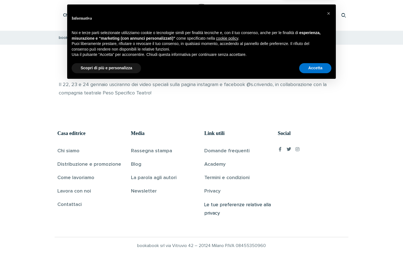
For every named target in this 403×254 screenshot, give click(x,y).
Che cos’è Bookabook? (85, 15)
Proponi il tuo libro (299, 15)
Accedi (329, 15)
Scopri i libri (130, 15)
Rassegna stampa (151, 150)
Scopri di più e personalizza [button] (106, 238)
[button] (328, 184)
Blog (136, 164)
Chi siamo (68, 150)
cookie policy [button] (227, 209)
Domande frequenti (227, 150)
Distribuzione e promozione (89, 164)
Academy (215, 164)
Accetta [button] (315, 238)
